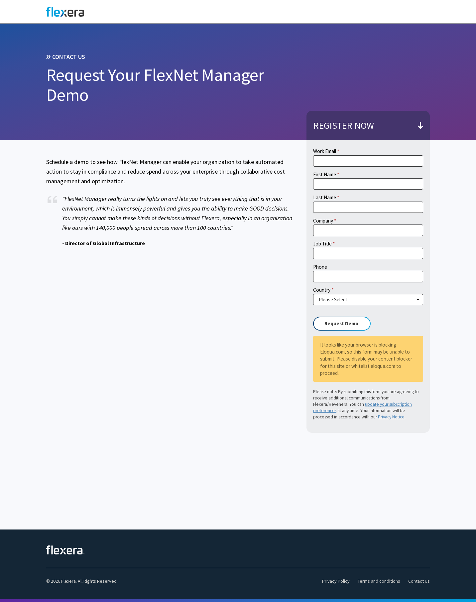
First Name (324, 174)
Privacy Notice (391, 417)
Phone (320, 267)
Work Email (324, 151)
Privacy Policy (336, 581)
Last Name (324, 197)
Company (323, 221)
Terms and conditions (379, 581)
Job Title (322, 243)
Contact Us (419, 581)
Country (321, 290)
